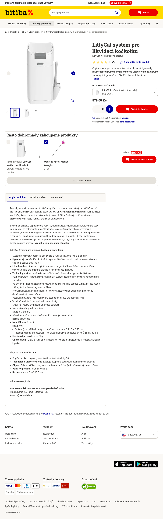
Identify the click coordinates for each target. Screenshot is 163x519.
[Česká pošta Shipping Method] (47, 486)
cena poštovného (127, 122)
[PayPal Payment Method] (27, 486)
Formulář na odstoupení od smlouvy (40, 506)
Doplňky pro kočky (41, 23)
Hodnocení (56, 197)
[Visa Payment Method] (9, 486)
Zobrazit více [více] (81, 180)
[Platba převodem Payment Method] (25, 492)
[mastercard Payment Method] (18, 486)
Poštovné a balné (13, 443)
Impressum (82, 501)
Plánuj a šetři (49, 443)
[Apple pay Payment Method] (35, 486)
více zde (125, 118)
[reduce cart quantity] (96, 109)
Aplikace (86, 438)
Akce (84, 433)
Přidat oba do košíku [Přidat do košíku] (141, 160)
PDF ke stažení (38, 197)
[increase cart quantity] (109, 109)
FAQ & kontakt (12, 438)
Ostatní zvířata (125, 23)
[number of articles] (102, 109)
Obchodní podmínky (15, 501)
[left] (9, 73)
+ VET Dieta (107, 23)
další (96, 78)
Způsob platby (12, 506)
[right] (73, 73)
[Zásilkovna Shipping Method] (65, 486)
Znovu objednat (121, 3)
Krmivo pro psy (65, 23)
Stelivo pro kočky (36, 32)
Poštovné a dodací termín (127, 501)
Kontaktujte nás (96, 3)
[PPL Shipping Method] (56, 486)
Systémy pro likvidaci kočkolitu (59, 32)
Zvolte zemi (127, 427)
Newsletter (48, 433)
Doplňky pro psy (87, 23)
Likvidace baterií (65, 501)
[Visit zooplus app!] (124, 466)
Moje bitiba (10, 433)
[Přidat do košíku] (137, 109)
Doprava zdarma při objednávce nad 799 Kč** (29, 3)
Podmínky (48, 413)
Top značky (144, 23)
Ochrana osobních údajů (41, 501)
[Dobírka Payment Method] (10, 492)
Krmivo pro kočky (17, 23)
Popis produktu (17, 197)
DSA (94, 501)
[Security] (89, 487)
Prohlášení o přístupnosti (93, 506)
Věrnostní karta (50, 438)
